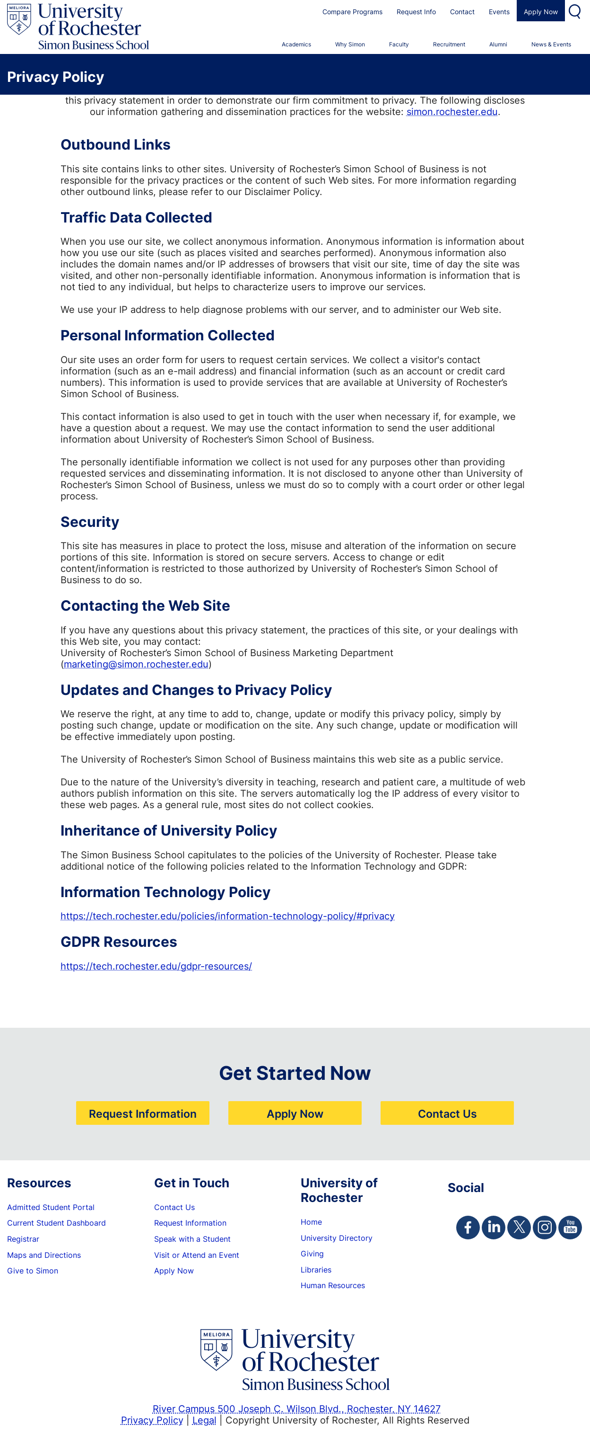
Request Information (143, 1113)
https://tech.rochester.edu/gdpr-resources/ (156, 965)
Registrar (23, 1239)
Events (499, 11)
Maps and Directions (44, 1255)
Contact (462, 11)
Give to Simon (32, 1270)
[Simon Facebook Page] (468, 1227)
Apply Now (541, 11)
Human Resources (333, 1285)
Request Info (416, 11)
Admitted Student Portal (51, 1207)
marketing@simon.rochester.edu (136, 663)
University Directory (337, 1238)
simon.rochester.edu (452, 111)
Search (576, 10)
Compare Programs (352, 11)
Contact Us (447, 1113)
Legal (204, 1419)
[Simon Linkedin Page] (493, 1227)
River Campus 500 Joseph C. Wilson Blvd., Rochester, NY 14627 (297, 1408)
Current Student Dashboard (56, 1223)
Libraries (316, 1269)
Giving (312, 1253)
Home (311, 1222)
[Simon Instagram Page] (544, 1227)
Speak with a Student (192, 1239)
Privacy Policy (152, 1419)
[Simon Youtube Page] (570, 1227)
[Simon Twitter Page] (519, 1227)
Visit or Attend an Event (196, 1255)
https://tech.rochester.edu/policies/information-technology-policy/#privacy (228, 915)
